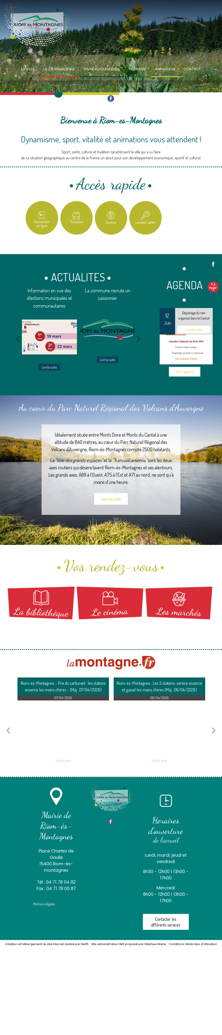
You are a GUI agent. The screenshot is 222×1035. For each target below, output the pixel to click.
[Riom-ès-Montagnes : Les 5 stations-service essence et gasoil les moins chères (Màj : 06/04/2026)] (159, 728)
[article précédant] (8, 730)
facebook (110, 98)
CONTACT (192, 69)
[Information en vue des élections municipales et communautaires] (49, 337)
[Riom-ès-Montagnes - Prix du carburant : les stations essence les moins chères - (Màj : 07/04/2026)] (63, 728)
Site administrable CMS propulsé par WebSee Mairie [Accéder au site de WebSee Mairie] (128, 944)
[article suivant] (214, 730)
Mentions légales (44, 904)
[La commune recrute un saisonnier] (107, 329)
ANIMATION (165, 69)
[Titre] (42, 218)
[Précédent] (17, 338)
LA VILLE (27, 69)
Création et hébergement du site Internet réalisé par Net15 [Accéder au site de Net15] (46, 944)
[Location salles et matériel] (145, 218)
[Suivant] (138, 338)
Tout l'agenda (185, 371)
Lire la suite (111, 499)
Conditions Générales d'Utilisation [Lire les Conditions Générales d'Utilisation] (193, 944)
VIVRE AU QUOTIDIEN (102, 69)
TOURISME (137, 69)
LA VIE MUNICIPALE (59, 69)
